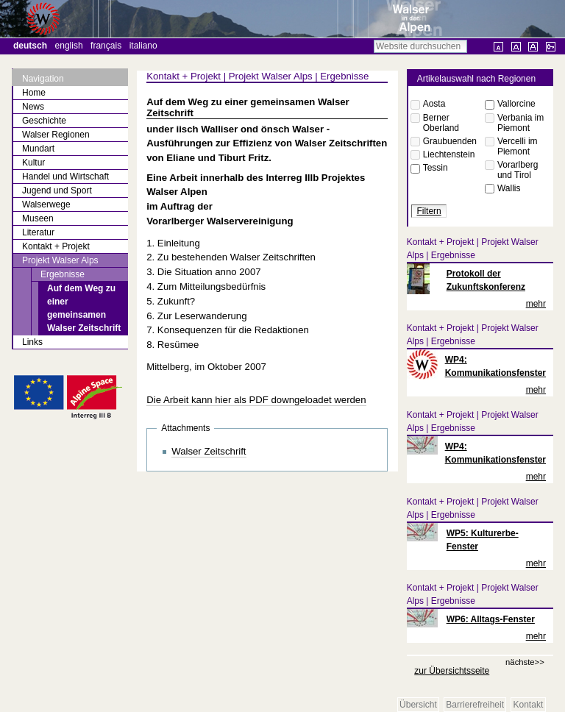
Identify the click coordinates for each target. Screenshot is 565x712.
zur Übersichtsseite (451, 671)
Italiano (143, 45)
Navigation (43, 79)
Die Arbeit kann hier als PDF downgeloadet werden (256, 399)
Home (34, 93)
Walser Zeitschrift (208, 451)
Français (105, 45)
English (69, 45)
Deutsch (30, 45)
